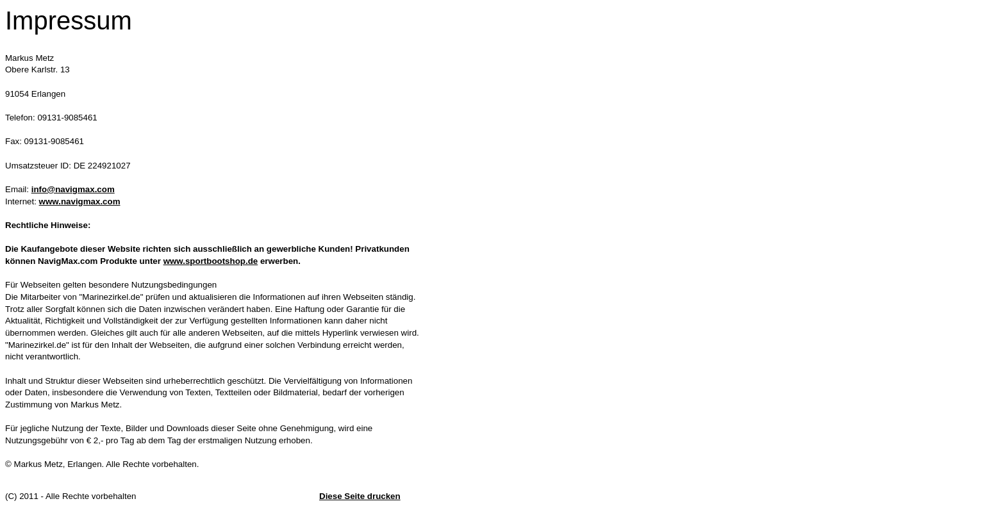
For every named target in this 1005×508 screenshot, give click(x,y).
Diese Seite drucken (360, 496)
